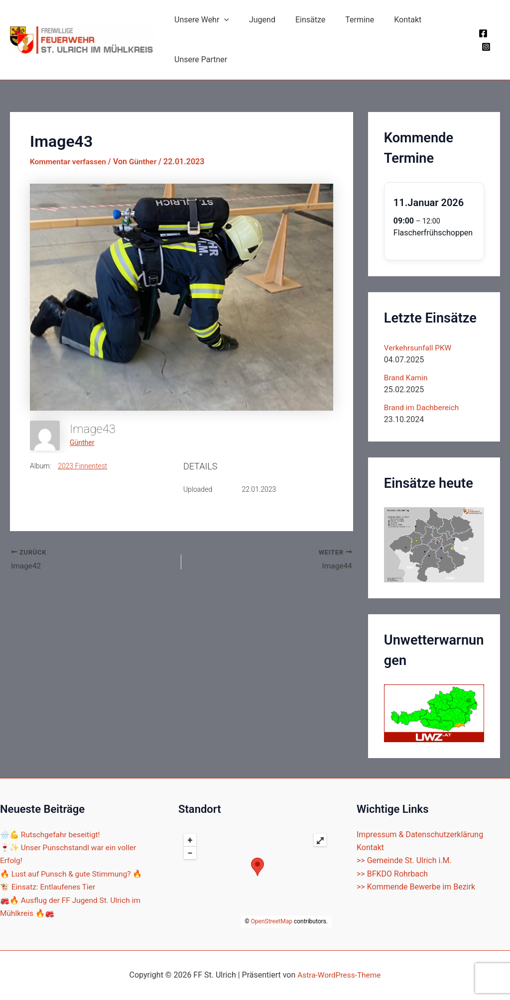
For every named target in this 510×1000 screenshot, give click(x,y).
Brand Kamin (406, 377)
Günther (82, 442)
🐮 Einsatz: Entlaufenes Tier (49, 886)
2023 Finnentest (82, 466)
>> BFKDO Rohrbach (392, 873)
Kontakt (389, 19)
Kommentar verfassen (69, 161)
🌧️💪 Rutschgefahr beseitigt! (52, 834)
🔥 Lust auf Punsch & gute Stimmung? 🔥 (74, 873)
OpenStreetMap (271, 921)
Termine (345, 19)
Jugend (256, 19)
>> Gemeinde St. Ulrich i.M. (404, 860)
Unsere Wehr (199, 20)
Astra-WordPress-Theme (339, 975)
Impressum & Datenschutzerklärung (420, 834)
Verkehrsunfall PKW (419, 347)
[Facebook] (481, 33)
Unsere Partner (198, 59)
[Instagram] (484, 46)
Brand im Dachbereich (423, 407)
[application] (222, 20)
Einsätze (300, 19)
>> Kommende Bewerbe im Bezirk (416, 886)
